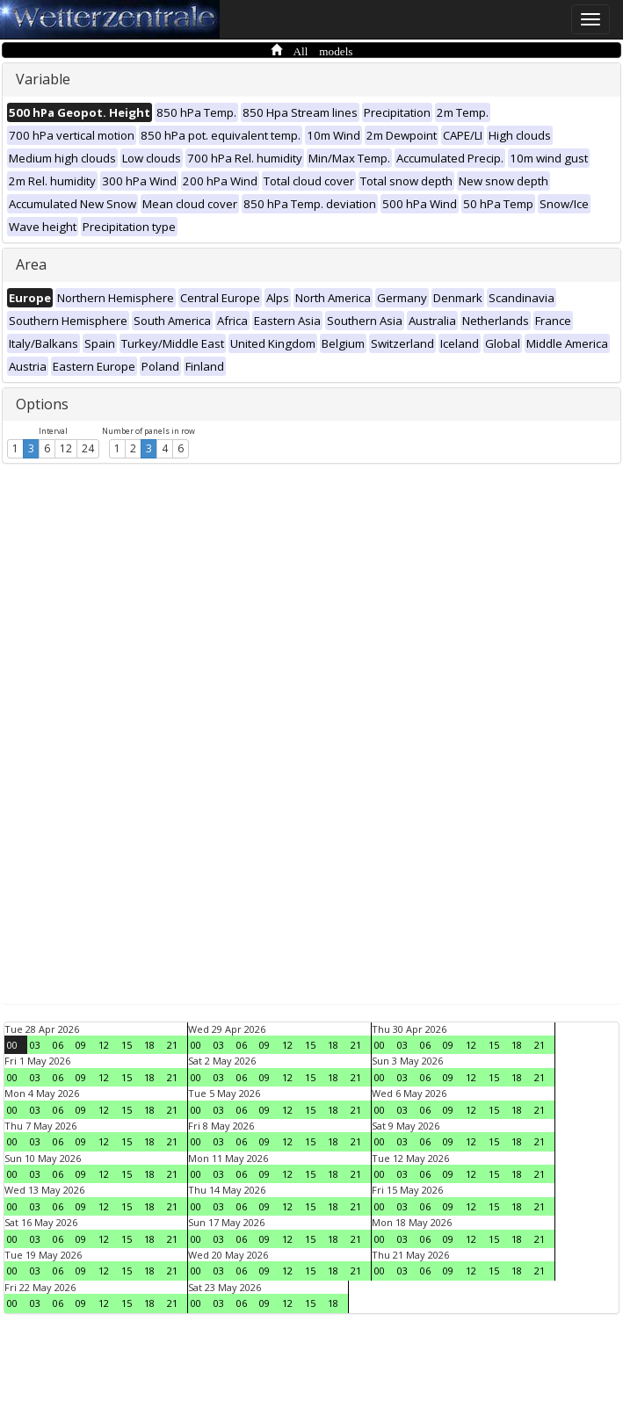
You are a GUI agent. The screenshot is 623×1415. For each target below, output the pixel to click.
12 (66, 448)
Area (31, 264)
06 (58, 1044)
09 (81, 1044)
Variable (43, 79)
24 (88, 448)
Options (42, 404)
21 (172, 1044)
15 (126, 1044)
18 (149, 1044)
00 (12, 1044)
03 (35, 1044)
